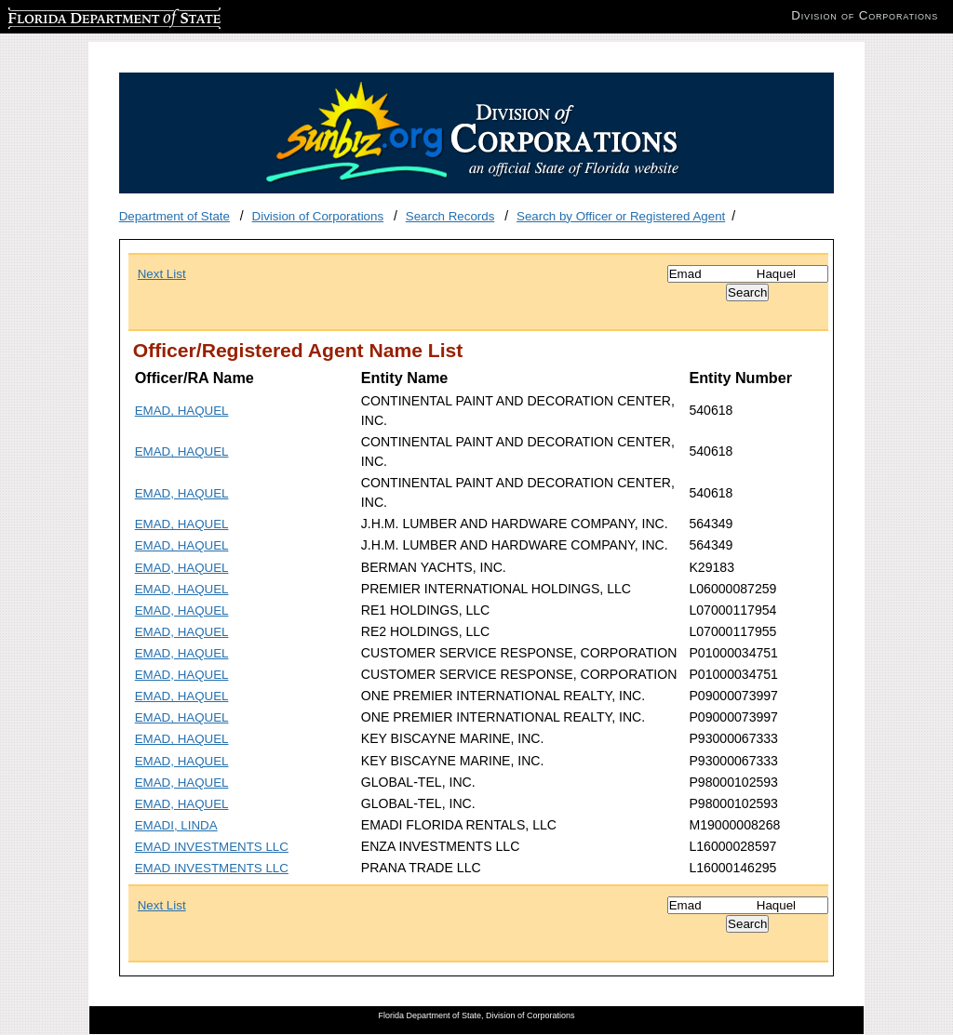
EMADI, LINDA (176, 825)
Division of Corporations (318, 216)
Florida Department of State (83, 15)
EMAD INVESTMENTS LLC (212, 847)
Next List (162, 274)
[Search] (747, 274)
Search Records (450, 216)
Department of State (174, 216)
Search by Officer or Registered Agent (621, 216)
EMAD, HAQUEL (182, 411)
